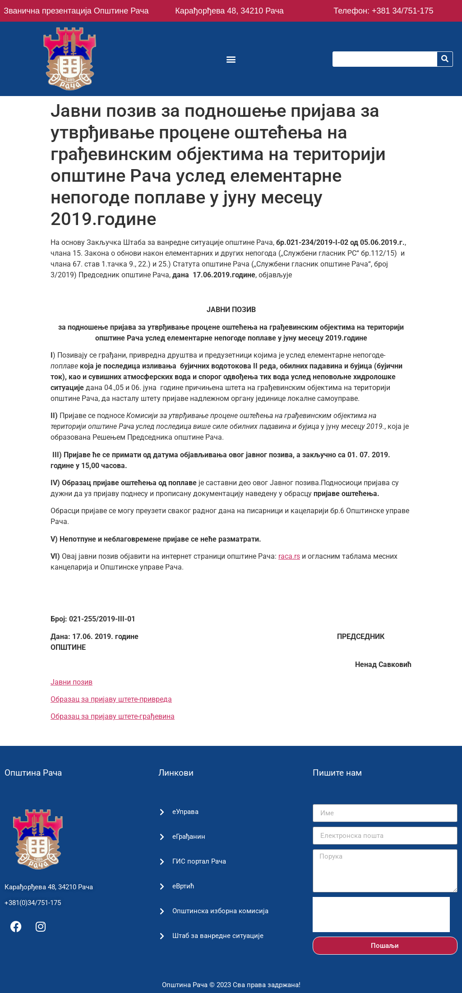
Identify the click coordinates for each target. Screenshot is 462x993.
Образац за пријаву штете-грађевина (113, 716)
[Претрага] (445, 59)
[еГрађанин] (161, 836)
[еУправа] (161, 812)
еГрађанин (188, 836)
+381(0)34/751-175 (33, 903)
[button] (230, 58)
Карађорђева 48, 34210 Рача (229, 10)
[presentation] (381, 914)
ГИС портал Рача (199, 861)
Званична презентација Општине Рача (76, 10)
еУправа (185, 812)
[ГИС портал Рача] (161, 861)
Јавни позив (71, 682)
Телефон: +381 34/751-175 (383, 10)
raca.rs (289, 556)
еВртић (183, 886)
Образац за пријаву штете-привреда (111, 699)
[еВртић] (161, 886)
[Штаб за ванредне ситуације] (161, 936)
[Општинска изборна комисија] (161, 911)
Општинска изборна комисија (220, 911)
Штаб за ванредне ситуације (217, 936)
